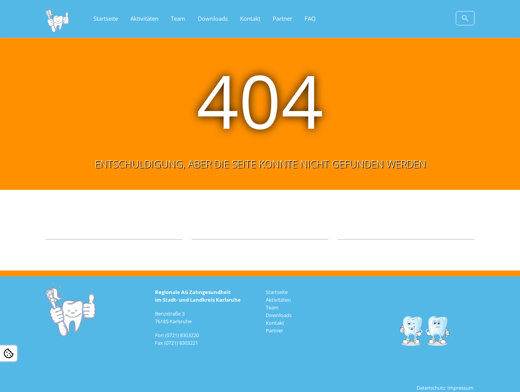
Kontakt (250, 18)
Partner (282, 18)
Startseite (105, 18)
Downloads (213, 18)
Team (178, 18)
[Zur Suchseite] (465, 18)
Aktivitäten (144, 18)
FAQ (310, 18)
